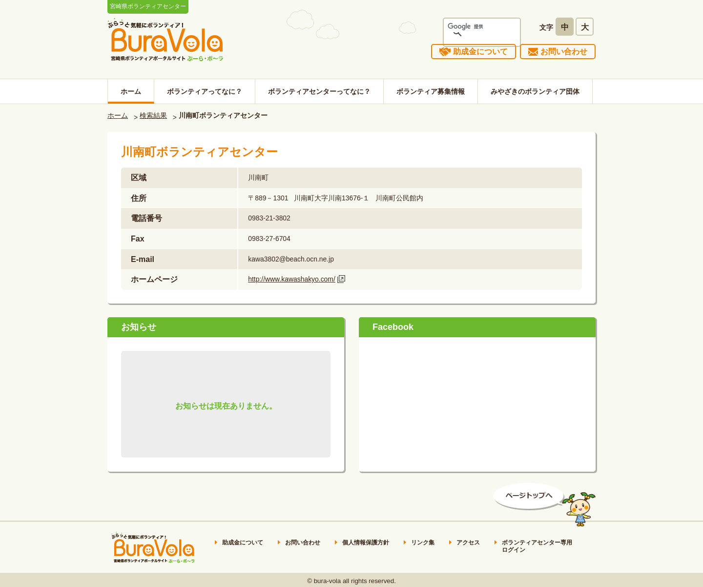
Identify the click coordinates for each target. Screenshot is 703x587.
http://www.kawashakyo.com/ (291, 279)
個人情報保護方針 (365, 542)
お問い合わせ (563, 51)
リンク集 (422, 542)
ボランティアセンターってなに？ (319, 91)
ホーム (131, 91)
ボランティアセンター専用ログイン (537, 546)
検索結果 (153, 115)
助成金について (480, 51)
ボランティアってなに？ (204, 91)
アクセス (468, 542)
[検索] (469, 26)
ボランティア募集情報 (430, 91)
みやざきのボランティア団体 (535, 91)
